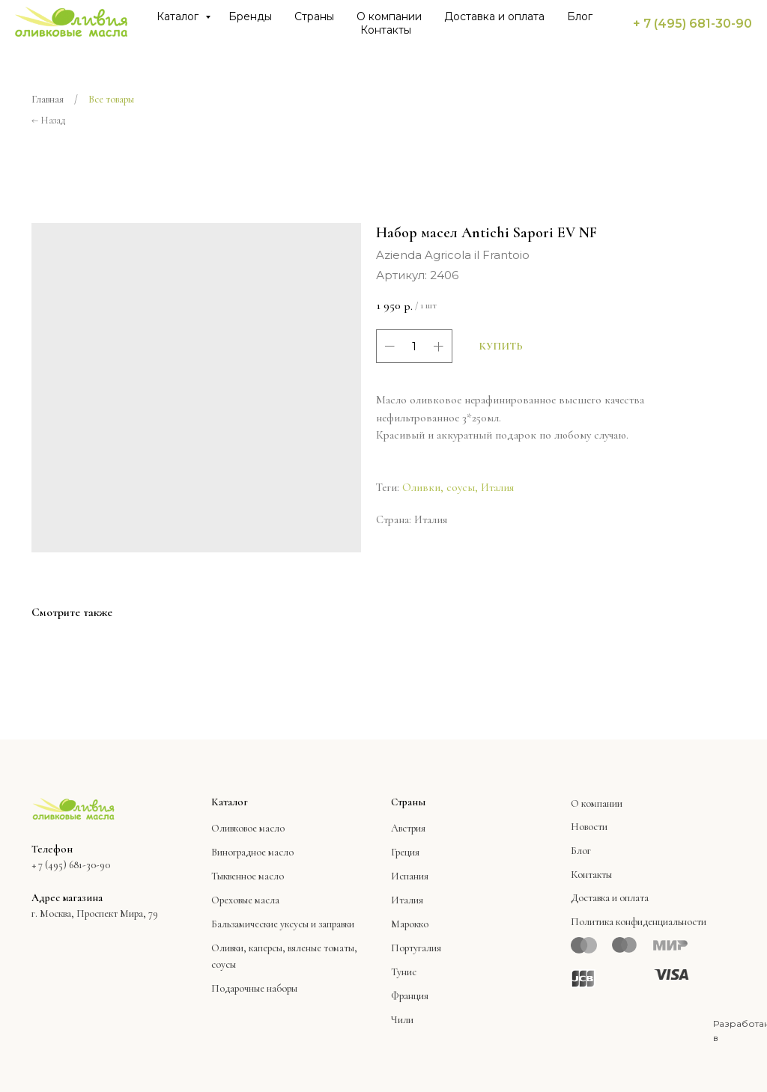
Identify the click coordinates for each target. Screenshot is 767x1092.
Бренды (250, 16)
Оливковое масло (248, 828)
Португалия (416, 948)
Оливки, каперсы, (248, 948)
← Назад (48, 120)
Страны (314, 16)
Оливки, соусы (438, 487)
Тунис (403, 972)
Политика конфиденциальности (638, 921)
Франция (409, 995)
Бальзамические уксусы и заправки (282, 924)
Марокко (409, 924)
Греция (405, 852)
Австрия (408, 828)
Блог (579, 16)
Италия (497, 487)
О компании (389, 16)
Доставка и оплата (494, 16)
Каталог (179, 16)
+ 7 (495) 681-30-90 (692, 23)
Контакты (385, 30)
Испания (409, 876)
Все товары (111, 99)
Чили (402, 1019)
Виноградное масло (252, 852)
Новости (589, 826)
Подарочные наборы (254, 988)
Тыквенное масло (247, 876)
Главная (47, 99)
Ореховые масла (245, 900)
